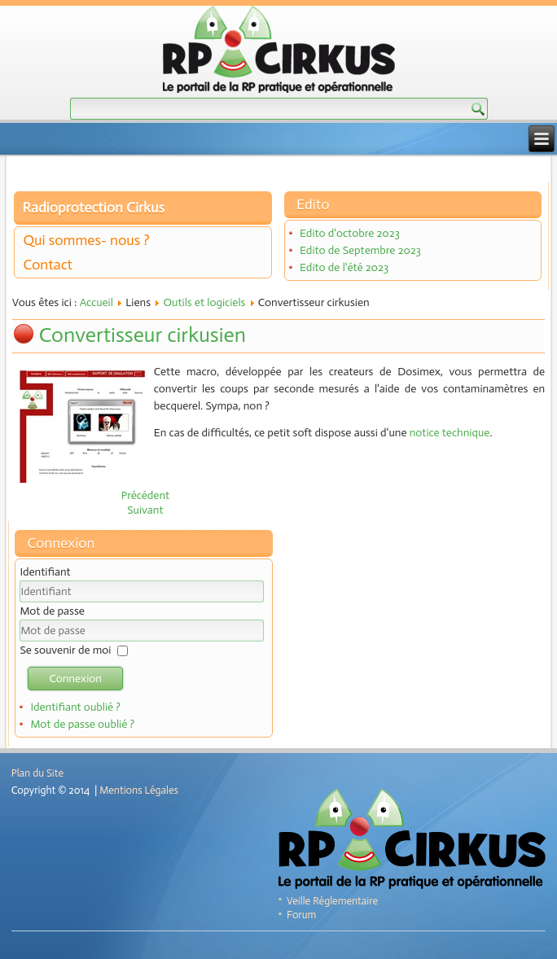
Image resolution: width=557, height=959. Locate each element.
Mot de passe (52, 611)
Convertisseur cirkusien (142, 335)
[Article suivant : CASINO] (145, 510)
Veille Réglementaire (332, 901)
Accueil (96, 302)
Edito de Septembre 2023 (360, 250)
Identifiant (45, 572)
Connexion (75, 678)
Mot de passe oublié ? (82, 724)
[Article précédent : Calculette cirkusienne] (145, 495)
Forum (301, 915)
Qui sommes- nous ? (86, 240)
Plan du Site (37, 773)
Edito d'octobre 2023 (350, 233)
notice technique (450, 433)
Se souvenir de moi (65, 650)
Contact (47, 265)
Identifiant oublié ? (75, 707)
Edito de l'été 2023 (344, 267)
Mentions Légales (138, 790)
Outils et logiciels (204, 302)
